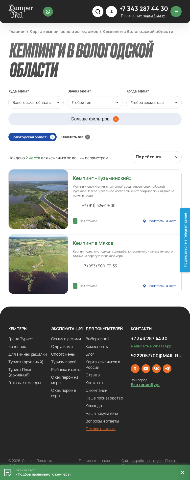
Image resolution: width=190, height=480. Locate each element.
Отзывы (93, 375)
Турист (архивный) (26, 362)
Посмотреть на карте (161, 221)
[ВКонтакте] (156, 368)
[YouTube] (145, 368)
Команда (94, 405)
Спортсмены (63, 354)
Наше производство (104, 398)
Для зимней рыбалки (27, 354)
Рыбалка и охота (66, 369)
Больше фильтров (95, 119)
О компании (96, 390)
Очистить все (72, 137)
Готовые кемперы (24, 382)
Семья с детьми (66, 338)
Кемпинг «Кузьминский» (102, 178)
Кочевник (17, 346)
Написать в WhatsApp (151, 346)
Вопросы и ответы (102, 421)
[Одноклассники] (135, 368)
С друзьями (62, 346)
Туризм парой (63, 362)
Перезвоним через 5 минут (144, 15)
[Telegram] (167, 369)
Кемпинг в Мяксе (93, 243)
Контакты (94, 382)
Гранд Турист (20, 338)
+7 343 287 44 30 (143, 9)
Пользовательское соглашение (94, 463)
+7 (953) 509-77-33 (99, 266)
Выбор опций (98, 338)
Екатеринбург (145, 384)
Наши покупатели (102, 413)
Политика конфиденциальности (54, 463)
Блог (90, 354)
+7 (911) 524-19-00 (99, 205)
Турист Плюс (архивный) (20, 372)
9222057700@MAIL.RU (156, 356)
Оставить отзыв (101, 428)
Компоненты (97, 346)
